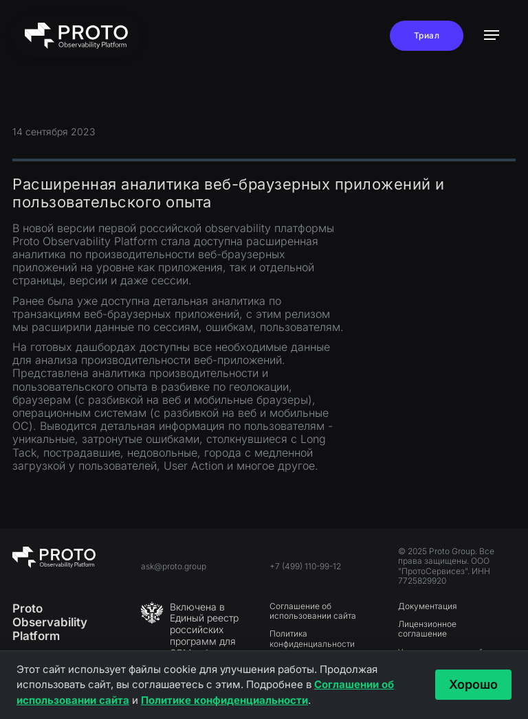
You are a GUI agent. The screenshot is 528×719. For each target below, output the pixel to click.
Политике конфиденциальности (224, 700)
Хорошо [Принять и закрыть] (473, 684)
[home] (76, 36)
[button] (492, 36)
